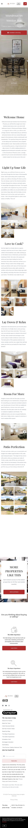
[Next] (24, 431)
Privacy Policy (14, 799)
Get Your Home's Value (8, 728)
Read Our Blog (6, 731)
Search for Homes (7, 720)
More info (4, 821)
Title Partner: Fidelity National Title (12, 747)
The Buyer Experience (8, 734)
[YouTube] (6, 705)
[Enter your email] (15, 756)
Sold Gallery (5, 744)
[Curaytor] (9, 714)
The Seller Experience (8, 736)
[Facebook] (3, 705)
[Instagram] (9, 705)
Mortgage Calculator (7, 742)
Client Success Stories (8, 726)
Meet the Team (6, 723)
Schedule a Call (6, 739)
